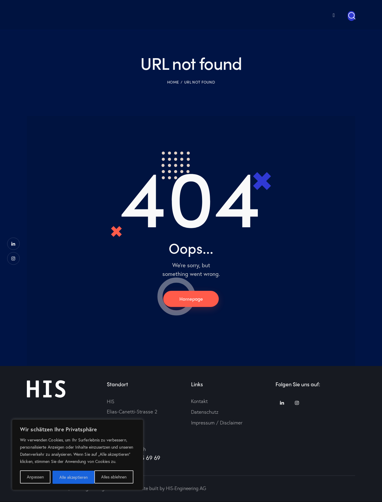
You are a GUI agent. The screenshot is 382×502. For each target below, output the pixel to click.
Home (173, 81)
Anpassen (35, 477)
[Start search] (351, 16)
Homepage (191, 298)
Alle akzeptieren (114, 477)
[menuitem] (325, 15)
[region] (77, 455)
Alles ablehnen (72, 477)
